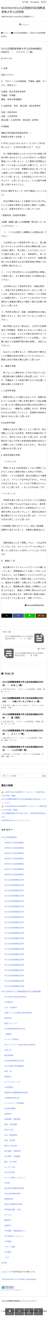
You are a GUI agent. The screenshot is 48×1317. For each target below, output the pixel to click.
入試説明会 (8, 1087)
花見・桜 (8, 1071)
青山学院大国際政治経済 (14, 1188)
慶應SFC (8, 1220)
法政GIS (7, 1225)
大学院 (7, 1183)
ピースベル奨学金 (11, 1039)
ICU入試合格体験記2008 (14, 938)
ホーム (5, 33)
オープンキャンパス (12, 1082)
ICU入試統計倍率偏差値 (14, 1066)
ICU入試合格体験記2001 (14, 975)
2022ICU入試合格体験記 (14, 864)
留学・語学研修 (10, 1124)
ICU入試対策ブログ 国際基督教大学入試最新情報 (21, 991)
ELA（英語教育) (10, 1135)
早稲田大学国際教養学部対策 (16, 1092)
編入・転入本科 (10, 1162)
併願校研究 (8, 1199)
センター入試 (9, 1167)
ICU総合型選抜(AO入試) (14, 1061)
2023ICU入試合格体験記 (14, 858)
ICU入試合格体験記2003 (14, 965)
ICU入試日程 (9, 1172)
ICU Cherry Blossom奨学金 (15, 997)
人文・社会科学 (10, 1007)
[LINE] (29, 616)
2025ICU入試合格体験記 (14, 848)
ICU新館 (7, 1252)
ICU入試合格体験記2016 (14, 896)
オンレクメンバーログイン (12, 1290)
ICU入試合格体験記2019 (14, 880)
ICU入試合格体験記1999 (14, 986)
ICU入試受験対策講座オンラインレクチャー (19, 1301)
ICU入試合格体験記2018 (14, 885)
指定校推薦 (8, 1055)
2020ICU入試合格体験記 (14, 874)
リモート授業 (9, 1247)
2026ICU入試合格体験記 (14, 843)
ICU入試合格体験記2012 (14, 917)
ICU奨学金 (8, 1002)
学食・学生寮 (9, 1140)
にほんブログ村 (7, 1272)
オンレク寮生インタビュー (15, 1178)
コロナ (7, 1257)
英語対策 (8, 1018)
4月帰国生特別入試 (12, 1098)
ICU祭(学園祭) (10, 1108)
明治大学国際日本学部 (13, 1204)
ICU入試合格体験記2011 (14, 922)
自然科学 (8, 1114)
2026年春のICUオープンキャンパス (15, 820)
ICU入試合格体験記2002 (35, 605)
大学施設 (8, 1241)
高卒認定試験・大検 (12, 1209)
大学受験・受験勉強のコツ (15, 1231)
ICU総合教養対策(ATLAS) (14, 1029)
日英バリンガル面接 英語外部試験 (18, 1013)
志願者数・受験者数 (12, 1119)
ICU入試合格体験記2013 (14, 912)
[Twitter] (6, 616)
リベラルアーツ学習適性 (14, 1103)
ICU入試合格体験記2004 (14, 960)
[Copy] (41, 616)
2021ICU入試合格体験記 (14, 869)
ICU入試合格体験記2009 (14, 933)
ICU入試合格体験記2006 (14, 949)
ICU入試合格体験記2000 (14, 981)
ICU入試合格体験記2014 (14, 906)
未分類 (4, 1263)
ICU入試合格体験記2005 (14, 954)
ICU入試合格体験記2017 (14, 890)
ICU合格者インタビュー (14, 1236)
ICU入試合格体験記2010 (14, 928)
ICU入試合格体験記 (20, 33)
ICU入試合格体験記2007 (14, 944)
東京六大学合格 (10, 1146)
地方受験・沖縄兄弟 (12, 1151)
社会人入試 (8, 1130)
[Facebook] (18, 616)
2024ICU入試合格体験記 (14, 853)
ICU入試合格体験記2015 (14, 901)
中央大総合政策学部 (12, 1194)
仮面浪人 (8, 1077)
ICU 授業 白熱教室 (12, 1156)
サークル (8, 1215)
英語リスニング (10, 1023)
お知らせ (8, 1050)
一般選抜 (8, 1034)
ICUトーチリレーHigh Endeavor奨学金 (19, 1045)
